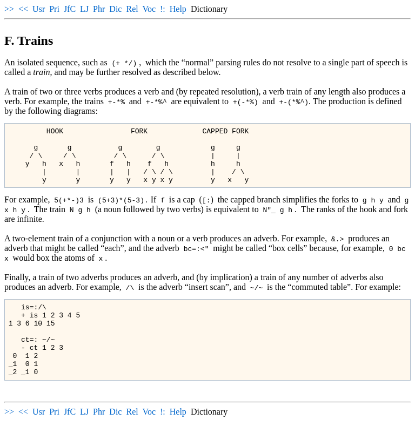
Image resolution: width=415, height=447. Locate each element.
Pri (54, 8)
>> (9, 8)
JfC (70, 8)
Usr (38, 8)
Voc (149, 8)
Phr (99, 8)
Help (178, 8)
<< (23, 8)
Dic (115, 8)
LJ (84, 8)
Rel (132, 8)
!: (162, 8)
